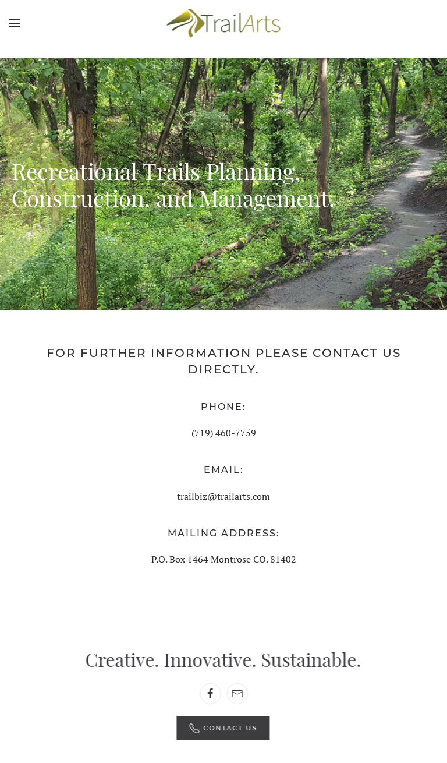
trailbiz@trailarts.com (223, 496)
